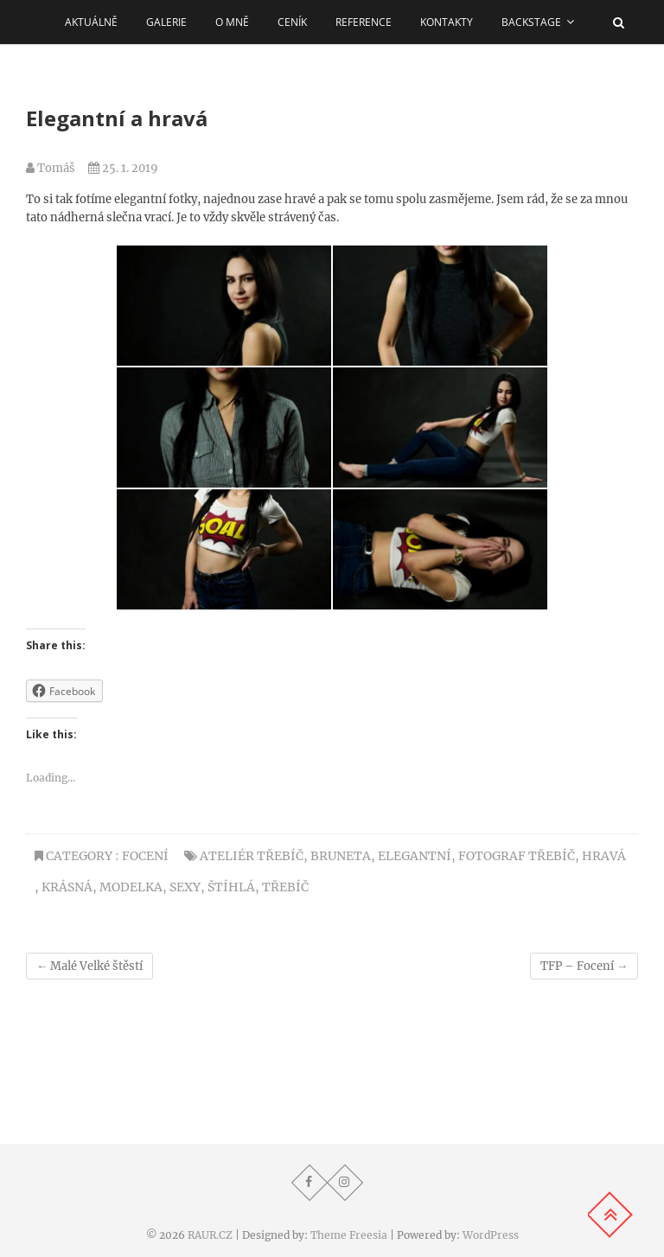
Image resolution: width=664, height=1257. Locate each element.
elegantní (414, 856)
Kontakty (446, 22)
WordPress (491, 1234)
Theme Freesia (348, 1234)
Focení (145, 856)
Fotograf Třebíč (516, 856)
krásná (67, 887)
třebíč (285, 887)
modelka (131, 887)
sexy (185, 887)
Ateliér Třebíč (251, 856)
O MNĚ (232, 22)
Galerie (166, 22)
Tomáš (50, 168)
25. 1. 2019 (123, 168)
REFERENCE (363, 22)
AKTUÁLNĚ (91, 22)
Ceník (292, 22)
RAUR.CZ (210, 1234)
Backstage (531, 22)
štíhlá (231, 887)
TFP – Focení (584, 966)
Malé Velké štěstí (89, 966)
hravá (604, 856)
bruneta (340, 856)
